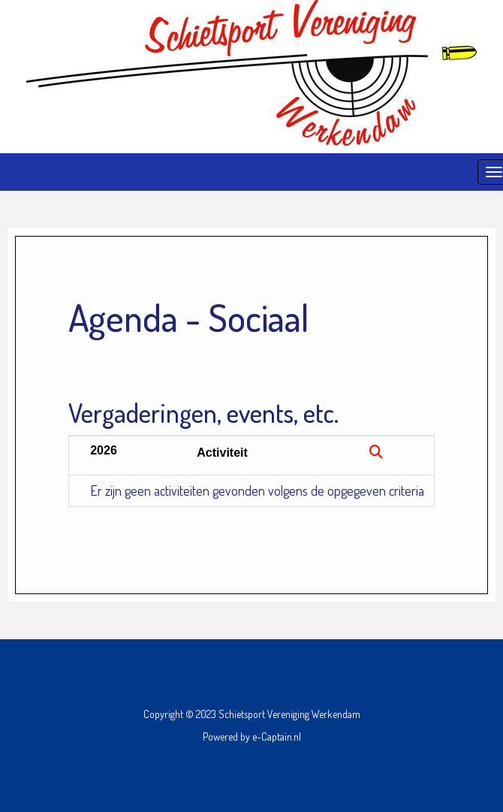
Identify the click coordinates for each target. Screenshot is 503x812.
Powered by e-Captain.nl (252, 736)
